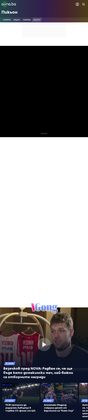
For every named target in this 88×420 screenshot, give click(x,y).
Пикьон (10, 12)
